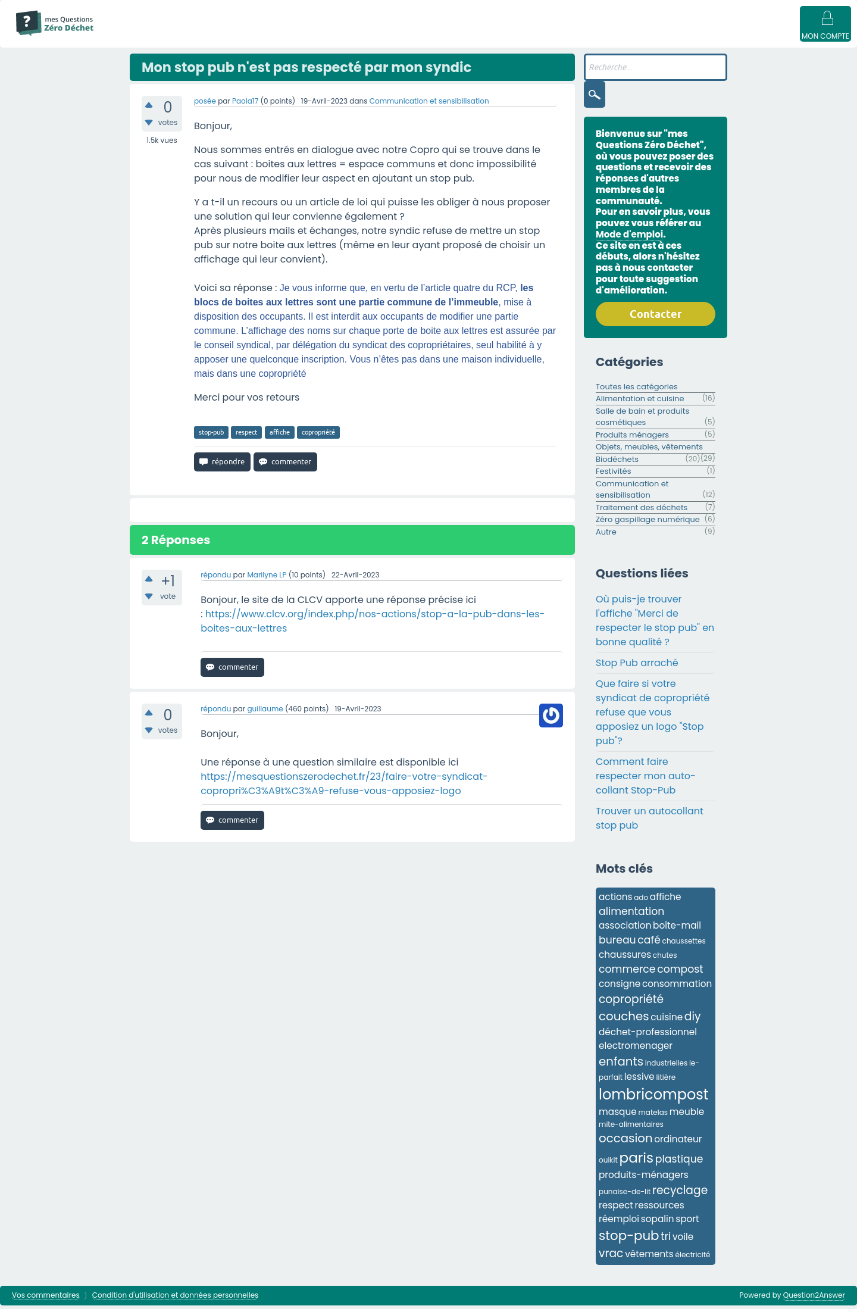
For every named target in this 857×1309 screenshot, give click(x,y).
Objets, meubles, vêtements (649, 450)
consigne (619, 987)
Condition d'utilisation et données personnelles (175, 1299)
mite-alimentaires (631, 1128)
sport (687, 1222)
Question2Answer (814, 1299)
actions (616, 900)
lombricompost (654, 1098)
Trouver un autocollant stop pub (649, 822)
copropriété (318, 435)
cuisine (666, 1020)
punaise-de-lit (624, 1195)
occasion (626, 1141)
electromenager (636, 1049)
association (625, 929)
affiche (280, 435)
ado (641, 901)
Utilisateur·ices (457, 37)
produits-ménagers (644, 1178)
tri (666, 1240)
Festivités (613, 474)
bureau (617, 943)
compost (680, 973)
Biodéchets (617, 462)
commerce (627, 973)
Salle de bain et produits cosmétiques (642, 420)
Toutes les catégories (637, 390)
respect (246, 435)
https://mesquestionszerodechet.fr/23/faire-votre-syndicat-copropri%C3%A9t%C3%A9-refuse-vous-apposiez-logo (344, 787)
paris (637, 1161)
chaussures (625, 958)
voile (683, 1240)
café (649, 943)
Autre (606, 535)
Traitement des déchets (641, 511)
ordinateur (678, 1142)
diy (692, 1020)
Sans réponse (268, 37)
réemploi (619, 1222)
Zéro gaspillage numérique (648, 523)
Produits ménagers (632, 438)
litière (666, 1081)
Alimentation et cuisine (640, 402)
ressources (659, 1208)
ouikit (608, 1163)
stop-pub (211, 435)
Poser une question (540, 37)
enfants (621, 1065)
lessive (639, 1080)
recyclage (680, 1194)
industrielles (666, 1066)
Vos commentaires (46, 1299)
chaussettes (684, 944)
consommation (677, 987)
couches (624, 1019)
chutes (665, 959)
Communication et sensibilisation (429, 104)
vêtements (649, 1257)
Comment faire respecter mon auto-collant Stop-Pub (646, 779)
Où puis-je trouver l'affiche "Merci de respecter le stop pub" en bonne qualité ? (655, 624)
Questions (205, 37)
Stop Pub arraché (637, 666)
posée (205, 104)
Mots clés (330, 37)
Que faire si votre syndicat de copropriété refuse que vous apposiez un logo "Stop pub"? (652, 715)
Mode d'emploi (142, 37)
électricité (693, 1258)
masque (618, 1115)
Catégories (389, 37)
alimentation (631, 915)
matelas (653, 1116)
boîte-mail (677, 929)
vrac (611, 1257)
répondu (216, 578)
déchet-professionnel (648, 1035)
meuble (687, 1115)
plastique (679, 1162)
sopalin (657, 1222)
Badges (608, 37)
